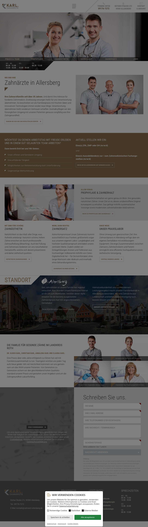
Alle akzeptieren (88, 517)
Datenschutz (51, 524)
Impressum (62, 524)
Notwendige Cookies (58, 510)
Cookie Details (73, 524)
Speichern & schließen (60, 517)
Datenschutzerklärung (68, 506)
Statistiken (75, 510)
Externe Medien (91, 510)
